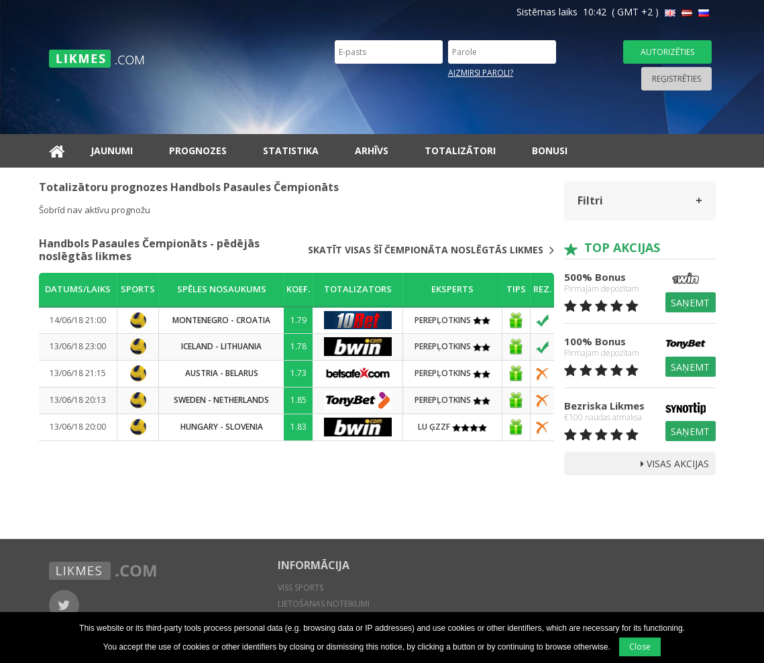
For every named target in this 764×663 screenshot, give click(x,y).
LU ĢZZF (452, 426)
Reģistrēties (676, 78)
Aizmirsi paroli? (480, 72)
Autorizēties (667, 52)
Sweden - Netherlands (221, 400)
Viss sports (300, 587)
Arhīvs (371, 150)
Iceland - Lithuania (221, 346)
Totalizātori (460, 150)
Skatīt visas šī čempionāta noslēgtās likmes (431, 250)
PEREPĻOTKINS (452, 320)
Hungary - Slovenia (221, 426)
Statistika (291, 150)
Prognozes (198, 150)
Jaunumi (112, 150)
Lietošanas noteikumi (324, 603)
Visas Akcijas (675, 463)
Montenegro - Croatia (221, 320)
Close (640, 646)
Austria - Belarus (221, 373)
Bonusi (549, 150)
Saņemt (690, 302)
